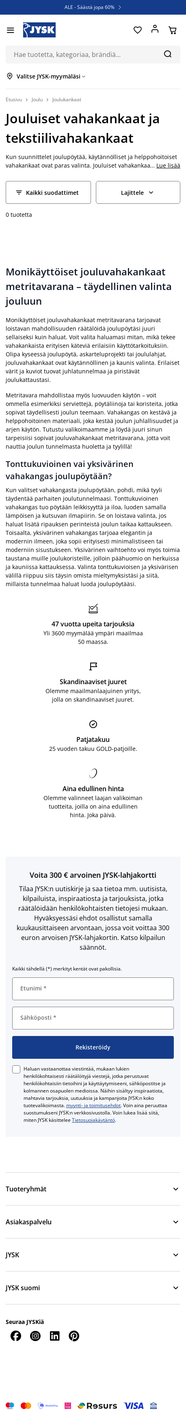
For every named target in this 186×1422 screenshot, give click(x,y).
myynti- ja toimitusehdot (93, 1105)
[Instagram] (35, 1336)
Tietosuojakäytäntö (93, 1120)
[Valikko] (10, 30)
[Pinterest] (74, 1336)
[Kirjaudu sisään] (155, 30)
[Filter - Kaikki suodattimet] (48, 192)
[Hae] (167, 54)
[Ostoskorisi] (172, 30)
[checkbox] (16, 1069)
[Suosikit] (137, 30)
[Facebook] (15, 1336)
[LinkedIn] (54, 1336)
